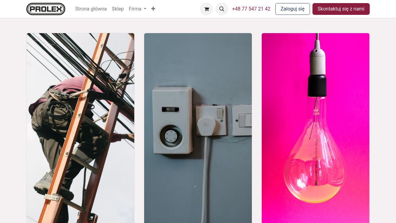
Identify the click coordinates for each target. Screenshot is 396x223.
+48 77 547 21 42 (251, 9)
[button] (153, 9)
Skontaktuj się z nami (341, 9)
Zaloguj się (293, 9)
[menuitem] (91, 9)
